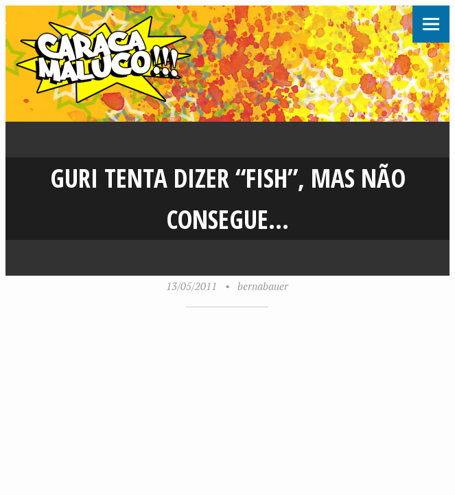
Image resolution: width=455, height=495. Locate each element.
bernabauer (262, 286)
